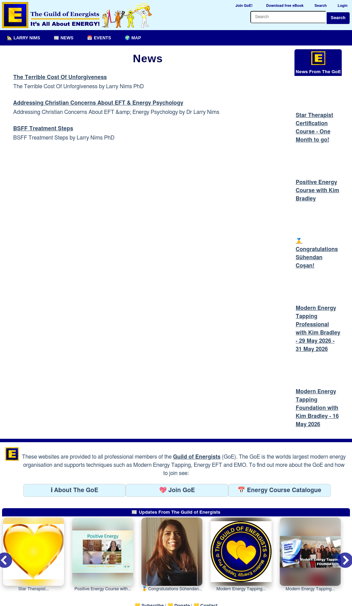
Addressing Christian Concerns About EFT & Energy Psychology (98, 103)
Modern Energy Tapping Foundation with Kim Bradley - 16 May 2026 (317, 390)
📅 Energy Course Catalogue (279, 472)
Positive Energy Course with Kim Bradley (317, 177)
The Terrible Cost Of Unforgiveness (60, 77)
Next (339, 538)
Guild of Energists (197, 439)
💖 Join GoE (177, 472)
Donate (182, 587)
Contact (208, 587)
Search (338, 18)
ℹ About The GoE (74, 472)
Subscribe (152, 587)
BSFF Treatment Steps (43, 128)
